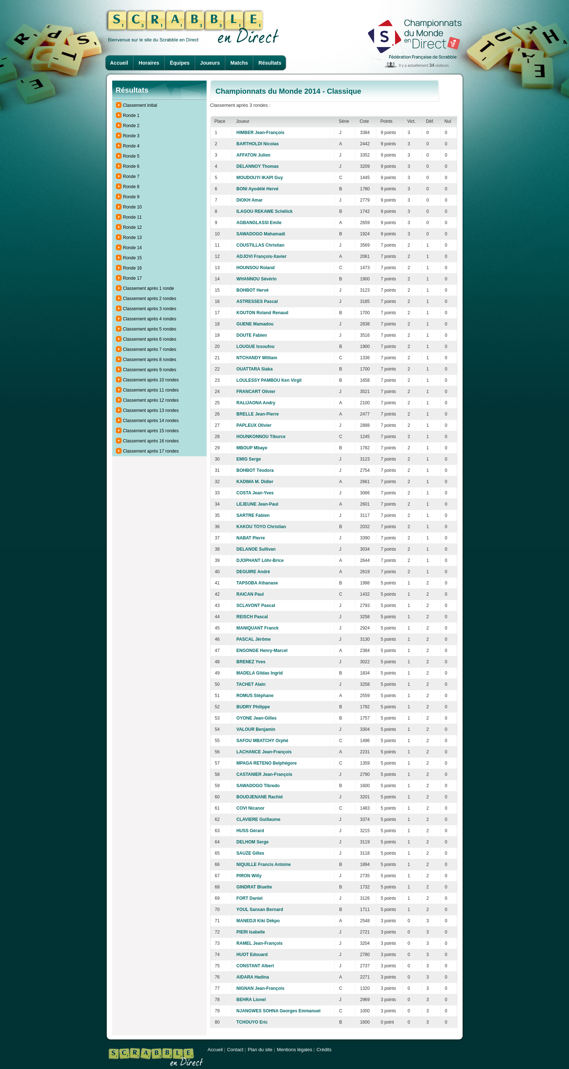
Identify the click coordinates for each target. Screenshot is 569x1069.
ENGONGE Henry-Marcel (262, 650)
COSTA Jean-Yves (255, 492)
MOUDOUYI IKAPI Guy (259, 177)
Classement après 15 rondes (151, 430)
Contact (235, 1049)
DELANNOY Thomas (257, 166)
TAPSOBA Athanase (257, 583)
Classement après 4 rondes (149, 318)
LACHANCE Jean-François (264, 751)
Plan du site (260, 1049)
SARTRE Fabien (252, 515)
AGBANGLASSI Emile (258, 222)
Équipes (180, 63)
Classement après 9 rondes (149, 369)
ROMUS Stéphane (254, 695)
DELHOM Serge (252, 842)
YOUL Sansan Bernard (259, 909)
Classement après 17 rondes (151, 451)
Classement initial (140, 105)
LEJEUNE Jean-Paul (257, 504)
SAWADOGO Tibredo (258, 785)
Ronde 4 (131, 146)
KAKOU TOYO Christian (261, 526)
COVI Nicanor (250, 808)
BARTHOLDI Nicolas (257, 143)
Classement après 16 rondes (151, 441)
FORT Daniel (249, 898)
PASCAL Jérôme (253, 639)
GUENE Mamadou (254, 324)
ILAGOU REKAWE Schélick (264, 211)
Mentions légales (294, 1049)
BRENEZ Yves (250, 661)
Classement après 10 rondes (151, 379)
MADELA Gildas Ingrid (259, 673)
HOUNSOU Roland (255, 267)
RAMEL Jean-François (259, 943)
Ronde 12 (132, 227)
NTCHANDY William (256, 357)
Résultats (270, 63)
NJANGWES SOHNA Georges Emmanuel (278, 1010)
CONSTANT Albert (255, 965)
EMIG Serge (248, 459)
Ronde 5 (131, 156)
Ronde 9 (131, 196)
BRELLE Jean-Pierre (257, 414)
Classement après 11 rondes (151, 390)
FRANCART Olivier (255, 391)
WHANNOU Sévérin (256, 279)
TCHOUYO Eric (252, 1022)
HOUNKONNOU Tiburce (260, 436)
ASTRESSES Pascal (257, 301)
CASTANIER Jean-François (264, 774)
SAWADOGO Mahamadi (260, 233)
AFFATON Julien (253, 155)
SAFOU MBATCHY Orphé (262, 740)
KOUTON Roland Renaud (262, 312)
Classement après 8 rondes (149, 359)
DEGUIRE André (253, 571)
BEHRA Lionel (251, 999)
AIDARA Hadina (252, 977)
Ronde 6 (131, 166)
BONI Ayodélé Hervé (257, 188)
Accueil (119, 63)
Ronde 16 (132, 268)
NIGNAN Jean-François (260, 988)
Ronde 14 (132, 247)
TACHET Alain (250, 684)
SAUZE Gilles (250, 853)
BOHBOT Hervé (252, 290)
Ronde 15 (132, 257)
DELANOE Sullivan (256, 549)
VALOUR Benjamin (255, 729)
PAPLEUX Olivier (253, 425)
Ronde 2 (131, 125)
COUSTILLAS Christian (260, 245)
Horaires (149, 63)
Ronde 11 (132, 217)
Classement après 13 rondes (151, 410)
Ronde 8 (131, 186)
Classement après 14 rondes (151, 420)
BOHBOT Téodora (255, 470)
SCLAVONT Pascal (255, 605)
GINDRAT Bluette (254, 887)
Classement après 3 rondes (149, 308)
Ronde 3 (131, 135)
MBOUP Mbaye (251, 447)
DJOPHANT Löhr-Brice (260, 560)
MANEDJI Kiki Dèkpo (258, 920)
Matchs (239, 63)
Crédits (324, 1049)
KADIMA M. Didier (254, 481)
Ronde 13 (132, 237)
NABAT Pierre (250, 537)
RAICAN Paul (250, 594)
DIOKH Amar (249, 200)
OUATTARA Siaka (254, 369)
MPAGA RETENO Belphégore (266, 763)
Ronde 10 (132, 207)
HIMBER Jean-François (260, 132)
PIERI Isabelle (250, 932)
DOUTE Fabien (251, 335)
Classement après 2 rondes (149, 298)
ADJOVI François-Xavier (261, 256)
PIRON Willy (248, 875)
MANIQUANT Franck (257, 628)
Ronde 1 (131, 115)
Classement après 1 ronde (148, 288)
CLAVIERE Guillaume (258, 819)
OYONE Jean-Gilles (256, 718)
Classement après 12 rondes (151, 400)
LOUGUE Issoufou (255, 346)
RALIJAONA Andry (255, 402)
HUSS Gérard (250, 830)
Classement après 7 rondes (149, 349)
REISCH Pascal (252, 616)
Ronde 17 (132, 278)
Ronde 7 (131, 176)
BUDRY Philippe (253, 706)
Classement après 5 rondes (149, 329)
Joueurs (210, 63)
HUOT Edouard (252, 954)
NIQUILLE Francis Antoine (263, 864)
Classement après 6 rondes (149, 339)
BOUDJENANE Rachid (259, 796)
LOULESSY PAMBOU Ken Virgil (268, 380)
